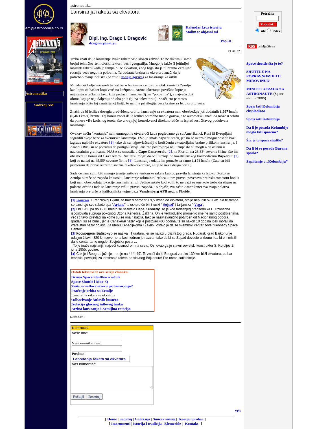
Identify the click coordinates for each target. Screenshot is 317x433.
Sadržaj (125, 423)
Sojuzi (168, 204)
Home (112, 423)
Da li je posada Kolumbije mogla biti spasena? (267, 129)
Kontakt (191, 428)
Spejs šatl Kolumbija (263, 119)
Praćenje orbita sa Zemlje (92, 290)
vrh (238, 415)
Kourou (82, 200)
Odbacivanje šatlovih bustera (95, 300)
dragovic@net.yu (103, 43)
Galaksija (142, 423)
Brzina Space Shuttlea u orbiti (95, 277)
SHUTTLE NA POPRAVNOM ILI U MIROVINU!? (263, 76)
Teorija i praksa (191, 423)
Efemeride (172, 428)
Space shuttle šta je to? (264, 63)
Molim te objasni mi (202, 32)
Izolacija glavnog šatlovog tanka (97, 304)
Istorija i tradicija (147, 428)
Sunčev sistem (164, 423)
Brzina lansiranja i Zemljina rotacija (100, 309)
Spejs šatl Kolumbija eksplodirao (263, 108)
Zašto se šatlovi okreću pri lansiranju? (102, 286)
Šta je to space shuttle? (264, 140)
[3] (236, 156)
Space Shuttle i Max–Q (89, 281)
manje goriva (132, 77)
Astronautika (36, 93)
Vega (198, 204)
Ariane (118, 204)
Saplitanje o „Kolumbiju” (267, 161)
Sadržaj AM (44, 105)
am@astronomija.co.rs (44, 28)
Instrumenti (120, 428)
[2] (169, 151)
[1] (111, 142)
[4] (130, 160)
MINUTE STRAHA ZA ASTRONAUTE (265, 91)
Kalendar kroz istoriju (204, 27)
